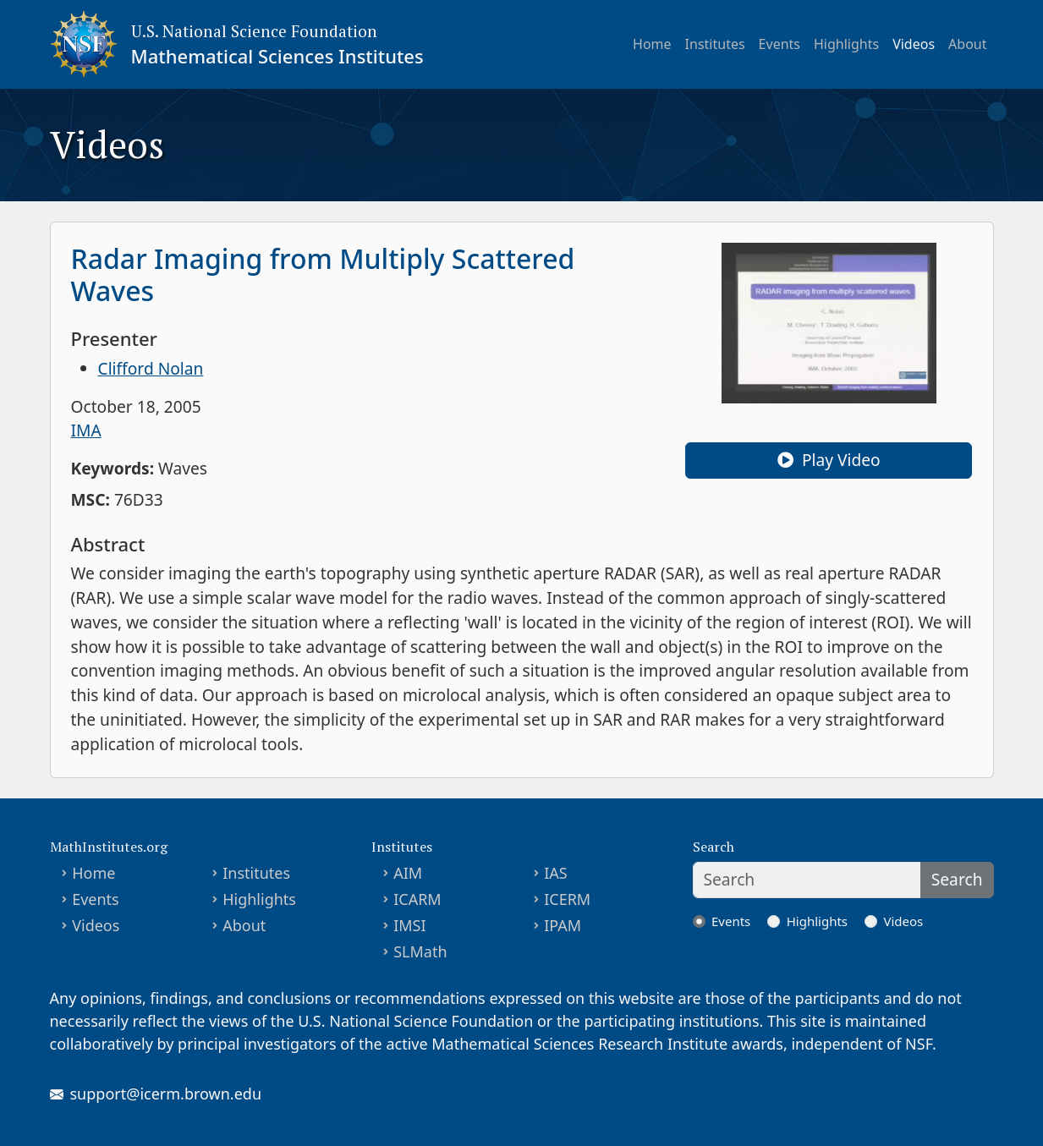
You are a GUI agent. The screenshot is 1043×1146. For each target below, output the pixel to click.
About (967, 44)
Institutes (715, 44)
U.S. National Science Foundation (254, 30)
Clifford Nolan (151, 368)
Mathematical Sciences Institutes (277, 56)
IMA (86, 430)
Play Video (829, 459)
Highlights (846, 44)
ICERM (567, 899)
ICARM (417, 899)
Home (652, 44)
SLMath (420, 951)
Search (957, 879)
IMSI (409, 925)
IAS (556, 873)
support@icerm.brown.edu (166, 1093)
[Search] (807, 880)
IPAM (562, 925)
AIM (407, 873)
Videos (913, 44)
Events (779, 44)
